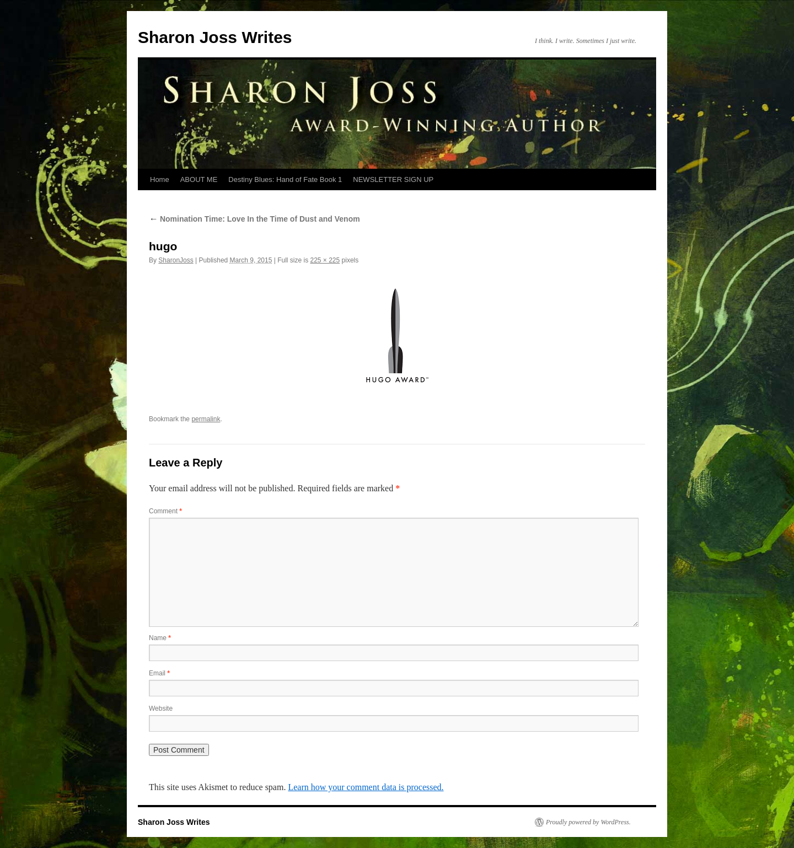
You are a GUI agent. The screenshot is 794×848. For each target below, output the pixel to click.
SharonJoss (175, 260)
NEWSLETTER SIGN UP (393, 179)
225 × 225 (325, 260)
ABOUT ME (199, 179)
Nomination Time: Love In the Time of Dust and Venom (254, 218)
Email (159, 673)
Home (159, 179)
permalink (205, 419)
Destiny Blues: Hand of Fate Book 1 (285, 179)
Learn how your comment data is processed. (365, 787)
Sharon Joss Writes (215, 37)
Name (160, 638)
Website (161, 708)
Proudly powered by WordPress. (588, 822)
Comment (165, 511)
